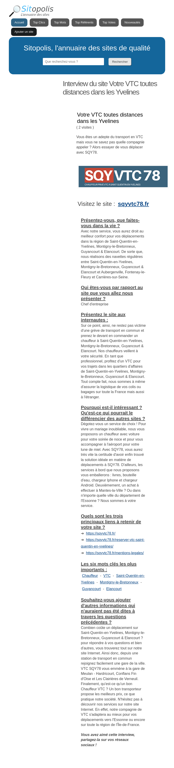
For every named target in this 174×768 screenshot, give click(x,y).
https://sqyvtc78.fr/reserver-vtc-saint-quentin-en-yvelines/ (113, 543)
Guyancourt (91, 589)
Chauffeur (90, 576)
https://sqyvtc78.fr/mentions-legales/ (115, 553)
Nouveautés (132, 22)
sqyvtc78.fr (133, 203)
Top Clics (39, 22)
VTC (107, 576)
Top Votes (108, 22)
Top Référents (84, 22)
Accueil (19, 22)
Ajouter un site (23, 31)
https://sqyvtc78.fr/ (100, 533)
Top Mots (60, 22)
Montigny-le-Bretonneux (119, 582)
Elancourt (114, 589)
